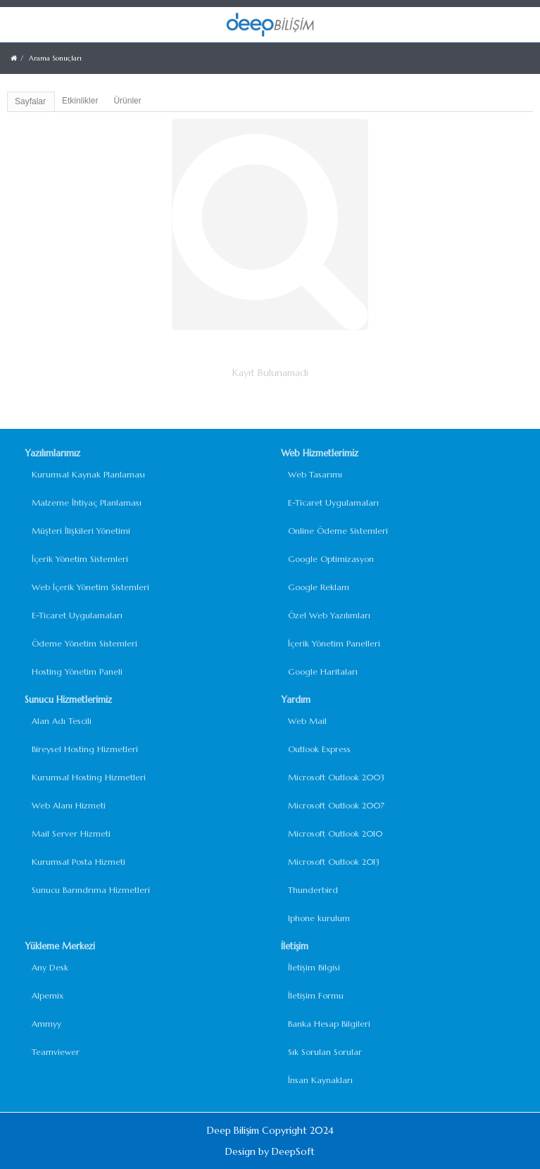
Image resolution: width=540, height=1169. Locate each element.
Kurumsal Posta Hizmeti (78, 861)
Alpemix (47, 995)
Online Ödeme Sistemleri (338, 530)
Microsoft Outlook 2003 (336, 777)
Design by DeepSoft (270, 1151)
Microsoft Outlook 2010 (335, 833)
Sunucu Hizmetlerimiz (68, 700)
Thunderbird (313, 889)
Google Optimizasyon (331, 559)
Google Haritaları (323, 671)
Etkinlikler (80, 101)
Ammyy (46, 1023)
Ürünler (127, 101)
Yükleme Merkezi (60, 946)
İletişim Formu (316, 995)
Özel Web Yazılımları (329, 615)
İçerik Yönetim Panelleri (334, 643)
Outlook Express (319, 749)
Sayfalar (30, 101)
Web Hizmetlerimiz (319, 453)
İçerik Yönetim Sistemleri (80, 559)
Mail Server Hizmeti (71, 833)
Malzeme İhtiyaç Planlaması (87, 502)
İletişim (294, 946)
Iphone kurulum (319, 918)
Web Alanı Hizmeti (69, 805)
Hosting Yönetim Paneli (77, 671)
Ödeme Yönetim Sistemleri (84, 643)
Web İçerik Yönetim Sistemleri (90, 587)
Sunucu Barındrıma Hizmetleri (91, 889)
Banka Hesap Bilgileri (329, 1023)
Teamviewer (56, 1051)
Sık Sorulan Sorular (325, 1051)
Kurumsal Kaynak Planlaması (88, 474)
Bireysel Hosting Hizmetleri (85, 749)
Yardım (295, 700)
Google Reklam (318, 587)
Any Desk (50, 967)
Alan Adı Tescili (62, 720)
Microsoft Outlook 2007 (336, 805)
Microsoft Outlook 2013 (333, 861)
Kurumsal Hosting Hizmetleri (89, 777)
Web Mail (307, 720)
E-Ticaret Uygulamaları (77, 615)
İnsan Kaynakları (320, 1080)
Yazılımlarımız (52, 453)
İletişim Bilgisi (314, 967)
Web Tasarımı (315, 474)
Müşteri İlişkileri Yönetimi (81, 530)
